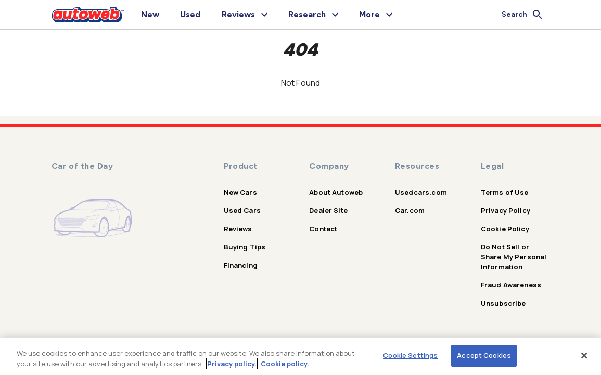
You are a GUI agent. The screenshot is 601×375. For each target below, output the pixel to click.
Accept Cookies (484, 355)
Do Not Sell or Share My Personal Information (514, 256)
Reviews (238, 228)
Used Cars (242, 210)
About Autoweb (336, 192)
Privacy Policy (505, 210)
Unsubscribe (503, 303)
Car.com (410, 210)
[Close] (584, 355)
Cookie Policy (505, 228)
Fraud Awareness (511, 285)
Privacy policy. (232, 363)
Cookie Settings (410, 355)
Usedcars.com (421, 192)
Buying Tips (245, 247)
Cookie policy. (285, 363)
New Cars (240, 192)
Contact (323, 228)
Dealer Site (328, 210)
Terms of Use (505, 192)
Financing (241, 265)
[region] (300, 356)
